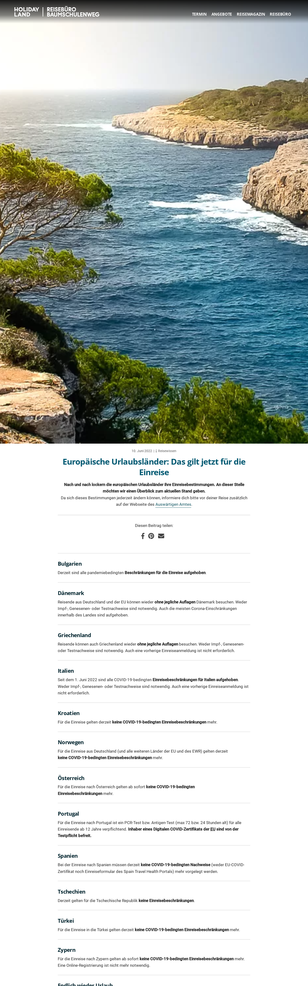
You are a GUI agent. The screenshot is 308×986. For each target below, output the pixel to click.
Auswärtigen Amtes (173, 504)
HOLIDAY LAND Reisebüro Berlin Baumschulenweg (58, 11)
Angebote (222, 14)
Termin (199, 14)
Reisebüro (280, 14)
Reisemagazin (251, 14)
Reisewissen (167, 451)
